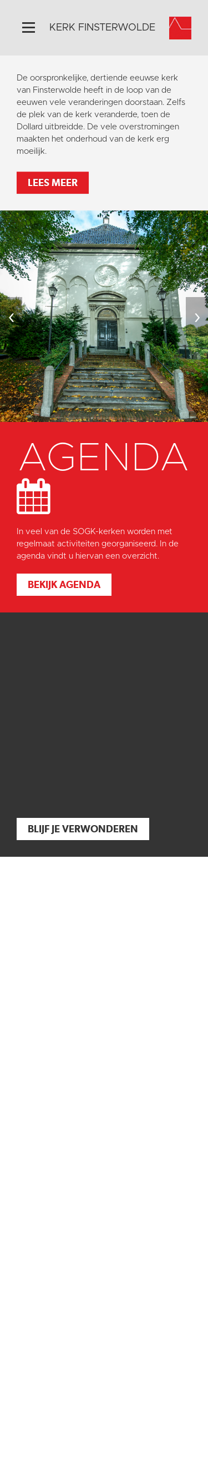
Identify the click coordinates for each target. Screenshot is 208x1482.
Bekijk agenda (64, 584)
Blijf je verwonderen (83, 829)
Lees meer (53, 182)
